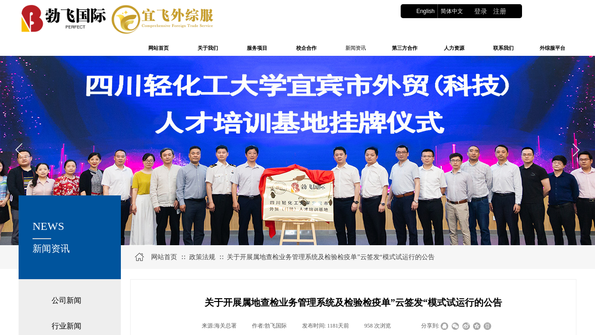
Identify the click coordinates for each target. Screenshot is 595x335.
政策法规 (202, 257)
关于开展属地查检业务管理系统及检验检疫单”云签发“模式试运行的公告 (330, 257)
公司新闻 (66, 300)
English (425, 11)
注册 (499, 11)
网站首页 (164, 257)
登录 (480, 11)
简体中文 (452, 11)
